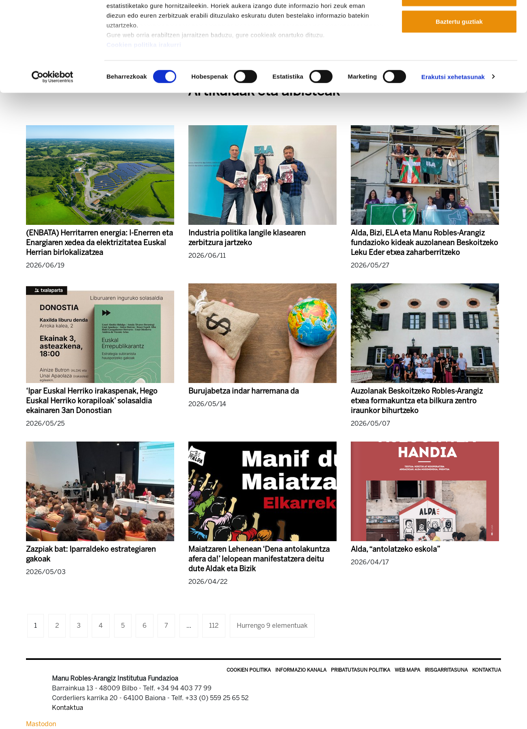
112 (213, 625)
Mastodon (41, 724)
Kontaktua (486, 670)
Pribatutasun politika (360, 670)
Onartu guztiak (459, 21)
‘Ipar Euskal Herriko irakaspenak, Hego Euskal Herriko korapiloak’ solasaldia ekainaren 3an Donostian (92, 401)
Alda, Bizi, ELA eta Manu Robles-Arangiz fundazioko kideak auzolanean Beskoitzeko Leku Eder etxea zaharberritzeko (424, 242)
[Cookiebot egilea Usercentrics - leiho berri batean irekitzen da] (52, 130)
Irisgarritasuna (446, 670)
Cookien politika (249, 670)
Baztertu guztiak (459, 74)
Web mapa (407, 670)
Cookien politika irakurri (143, 97)
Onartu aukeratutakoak (459, 48)
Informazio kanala (300, 670)
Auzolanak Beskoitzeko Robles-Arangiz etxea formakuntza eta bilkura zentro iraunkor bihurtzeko (417, 401)
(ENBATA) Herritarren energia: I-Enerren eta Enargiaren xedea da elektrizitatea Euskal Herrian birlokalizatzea (99, 242)
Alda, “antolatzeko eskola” (395, 549)
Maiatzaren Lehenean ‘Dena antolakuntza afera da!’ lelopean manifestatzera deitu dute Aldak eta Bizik (259, 559)
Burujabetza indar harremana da (243, 391)
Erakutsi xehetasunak (453, 129)
